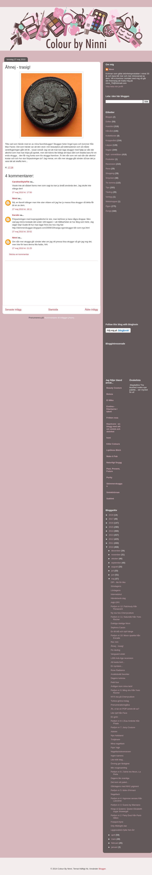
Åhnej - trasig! (117, 646)
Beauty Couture (114, 388)
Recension (110, 164)
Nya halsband (117, 735)
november (116, 554)
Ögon (108, 206)
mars (114, 839)
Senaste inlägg (13, 309)
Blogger (102, 869)
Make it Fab (112, 456)
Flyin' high (115, 747)
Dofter (108, 121)
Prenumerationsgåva (120, 705)
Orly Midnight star (119, 826)
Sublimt (110, 498)
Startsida (53, 309)
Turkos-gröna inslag (120, 701)
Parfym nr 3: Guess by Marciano (125, 805)
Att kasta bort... (117, 662)
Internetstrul (116, 594)
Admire (114, 731)
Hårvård (109, 131)
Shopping (110, 173)
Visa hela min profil (114, 86)
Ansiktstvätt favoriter (120, 674)
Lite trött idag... (117, 759)
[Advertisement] (51, 283)
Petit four (115, 682)
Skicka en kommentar (19, 254)
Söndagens (116, 586)
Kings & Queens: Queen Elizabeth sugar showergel (126, 810)
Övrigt (108, 211)
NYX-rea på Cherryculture (122, 697)
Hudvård (109, 126)
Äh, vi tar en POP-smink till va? (125, 709)
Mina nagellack (117, 743)
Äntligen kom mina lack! (121, 686)
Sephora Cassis (118, 627)
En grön (114, 717)
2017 (111, 519)
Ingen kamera (117, 755)
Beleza (109, 394)
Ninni (14, 198)
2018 (111, 515)
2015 (111, 527)
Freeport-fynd (117, 822)
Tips (107, 187)
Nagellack (115, 794)
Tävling (109, 192)
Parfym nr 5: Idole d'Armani (123, 790)
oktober (115, 558)
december (116, 550)
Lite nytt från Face (119, 713)
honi (108, 438)
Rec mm (114, 642)
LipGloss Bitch (113, 450)
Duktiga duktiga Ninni (120, 623)
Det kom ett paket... (120, 782)
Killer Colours (113, 444)
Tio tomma (110, 183)
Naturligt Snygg (114, 462)
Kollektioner (111, 136)
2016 (111, 523)
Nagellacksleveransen (121, 751)
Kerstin (15, 215)
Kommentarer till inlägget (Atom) (59, 317)
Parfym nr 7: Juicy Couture (123, 727)
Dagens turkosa (118, 678)
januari (114, 847)
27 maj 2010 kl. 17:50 (22, 192)
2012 (111, 539)
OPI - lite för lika (118, 582)
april (113, 835)
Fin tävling (115, 650)
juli (112, 570)
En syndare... (117, 666)
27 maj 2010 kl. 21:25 (22, 248)
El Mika (110, 400)
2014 (111, 531)
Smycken (110, 178)
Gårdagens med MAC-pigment (125, 786)
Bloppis (109, 117)
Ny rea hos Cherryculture (122, 613)
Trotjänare (115, 739)
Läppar (109, 145)
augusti (115, 566)
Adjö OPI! (115, 602)
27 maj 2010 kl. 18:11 (22, 209)
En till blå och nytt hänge (122, 631)
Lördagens (115, 590)
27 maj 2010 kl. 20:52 (22, 231)
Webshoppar (111, 201)
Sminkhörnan (113, 492)
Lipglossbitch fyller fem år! (122, 830)
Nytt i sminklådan (113, 154)
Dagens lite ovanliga (120, 778)
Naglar (109, 150)
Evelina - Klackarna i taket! (111, 409)
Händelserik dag (118, 598)
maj (113, 579)
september (116, 563)
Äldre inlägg (91, 309)
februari (115, 843)
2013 (111, 535)
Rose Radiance (118, 670)
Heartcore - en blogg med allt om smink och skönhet (113, 428)
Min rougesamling (119, 768)
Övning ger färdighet (120, 763)
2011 (111, 543)
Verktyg (109, 197)
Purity (109, 477)
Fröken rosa (112, 418)
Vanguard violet (118, 654)
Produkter (110, 159)
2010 (111, 547)
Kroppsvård (111, 140)
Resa (108, 168)
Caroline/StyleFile (20, 182)
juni (113, 575)
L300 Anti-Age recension (122, 658)
